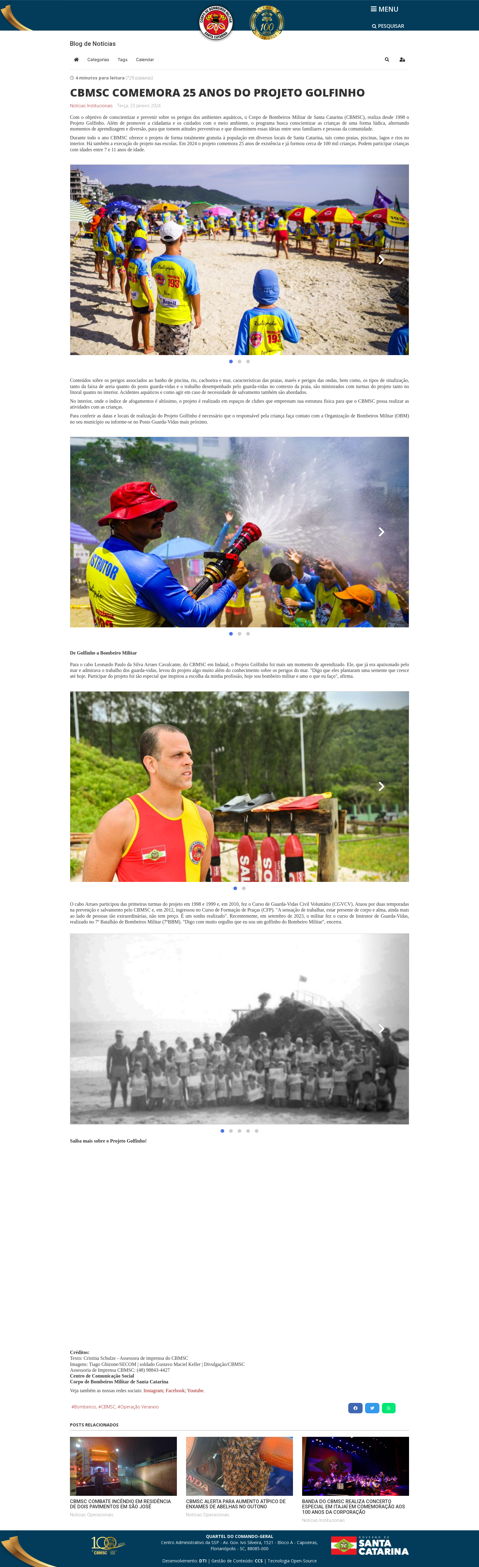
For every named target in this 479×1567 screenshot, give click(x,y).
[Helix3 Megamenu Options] (386, 9)
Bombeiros (85, 1407)
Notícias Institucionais (91, 105)
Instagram (153, 1390)
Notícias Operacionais (91, 1514)
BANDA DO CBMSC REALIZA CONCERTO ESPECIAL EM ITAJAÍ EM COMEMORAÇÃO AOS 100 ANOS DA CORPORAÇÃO (353, 1507)
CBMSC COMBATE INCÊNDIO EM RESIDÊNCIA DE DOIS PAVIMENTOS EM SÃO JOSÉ (120, 1504)
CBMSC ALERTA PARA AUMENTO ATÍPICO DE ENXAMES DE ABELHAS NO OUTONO (236, 1504)
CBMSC (108, 1407)
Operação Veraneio (139, 1407)
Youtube (194, 1390)
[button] (387, 59)
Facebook (175, 1390)
